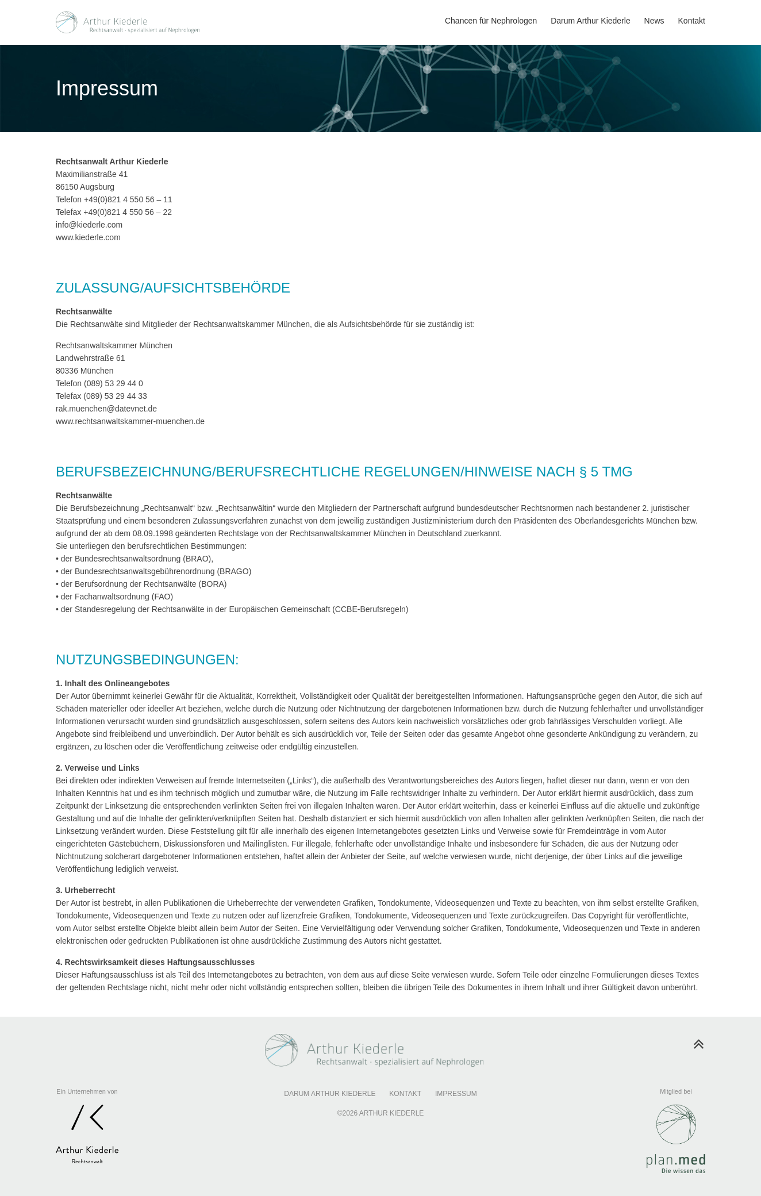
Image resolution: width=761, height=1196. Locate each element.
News (654, 20)
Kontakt (691, 20)
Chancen (491, 20)
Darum (591, 20)
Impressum (456, 1094)
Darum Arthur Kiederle (329, 1094)
